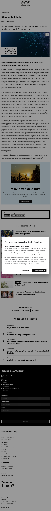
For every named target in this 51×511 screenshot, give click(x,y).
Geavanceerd (25, 270)
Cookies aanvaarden (39, 270)
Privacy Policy (34, 264)
